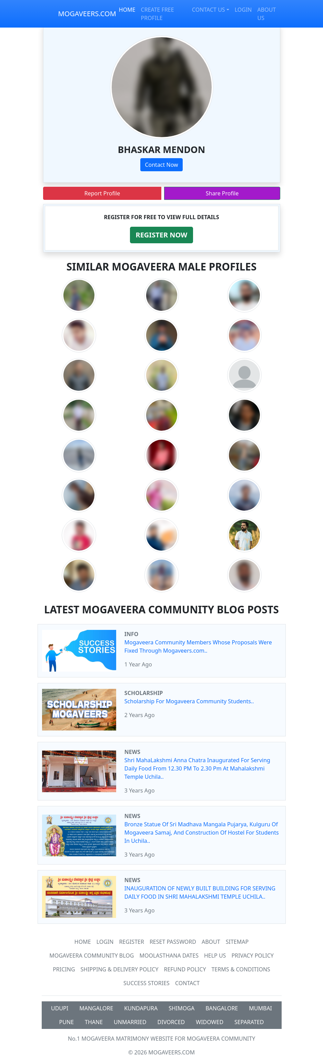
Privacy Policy (252, 955)
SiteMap (237, 942)
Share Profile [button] (222, 193)
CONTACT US (208, 9)
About (211, 942)
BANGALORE (221, 1008)
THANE (94, 1022)
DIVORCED (171, 1022)
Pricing (64, 969)
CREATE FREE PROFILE (157, 14)
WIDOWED (209, 1022)
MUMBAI (260, 1008)
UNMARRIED (130, 1022)
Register (131, 942)
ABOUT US (267, 14)
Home (82, 942)
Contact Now (161, 165)
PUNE (66, 1022)
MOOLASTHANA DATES (168, 955)
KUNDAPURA (141, 1008)
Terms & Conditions (240, 969)
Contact (187, 983)
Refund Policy (185, 969)
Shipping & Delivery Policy (120, 969)
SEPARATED (249, 1022)
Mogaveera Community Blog (91, 955)
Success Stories (146, 983)
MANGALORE (96, 1008)
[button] (161, 235)
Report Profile (102, 193)
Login (105, 942)
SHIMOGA (181, 1008)
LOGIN (243, 9)
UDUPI (59, 1008)
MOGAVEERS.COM (87, 13)
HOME (127, 9)
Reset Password (173, 942)
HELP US (215, 955)
